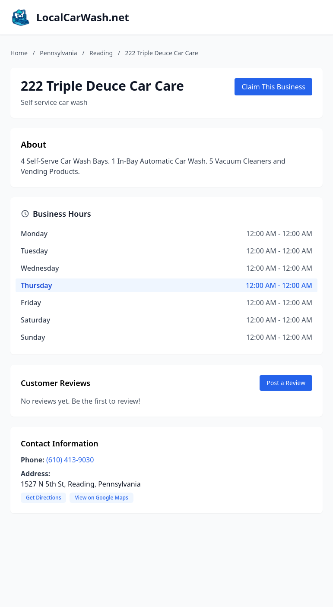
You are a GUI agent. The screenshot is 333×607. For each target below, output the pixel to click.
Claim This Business (273, 87)
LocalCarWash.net (82, 17)
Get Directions (43, 497)
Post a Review (285, 383)
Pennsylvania (58, 53)
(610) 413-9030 (70, 460)
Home (19, 53)
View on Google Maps (101, 497)
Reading (101, 53)
